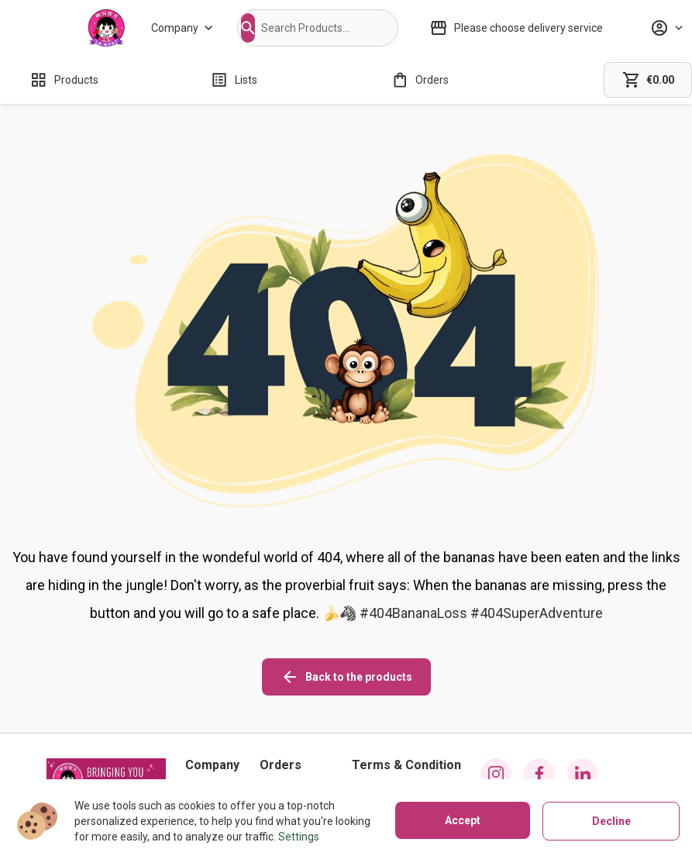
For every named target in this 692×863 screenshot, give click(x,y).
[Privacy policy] (406, 739)
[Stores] (212, 739)
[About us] (212, 718)
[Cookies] (406, 718)
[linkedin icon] (582, 705)
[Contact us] (212, 761)
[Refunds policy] (296, 739)
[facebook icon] (539, 705)
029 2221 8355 (112, 760)
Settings (298, 836)
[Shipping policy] (296, 718)
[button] (248, 28)
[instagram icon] (495, 705)
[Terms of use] (406, 761)
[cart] (648, 80)
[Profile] (666, 28)
